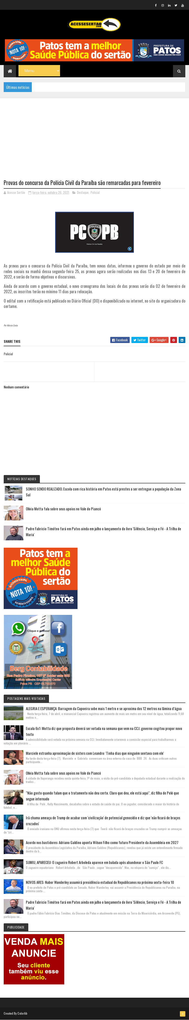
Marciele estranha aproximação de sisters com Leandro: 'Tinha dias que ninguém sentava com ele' (95, 753)
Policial (95, 192)
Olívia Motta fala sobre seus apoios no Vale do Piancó (63, 508)
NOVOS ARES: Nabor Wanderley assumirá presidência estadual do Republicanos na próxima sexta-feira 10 (100, 882)
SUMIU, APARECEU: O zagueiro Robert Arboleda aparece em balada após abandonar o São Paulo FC (94, 862)
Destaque (83, 192)
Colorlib (22, 1013)
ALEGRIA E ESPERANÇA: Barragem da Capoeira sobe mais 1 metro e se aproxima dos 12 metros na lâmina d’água (104, 708)
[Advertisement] (94, 132)
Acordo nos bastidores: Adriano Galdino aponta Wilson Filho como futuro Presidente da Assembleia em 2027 (102, 842)
